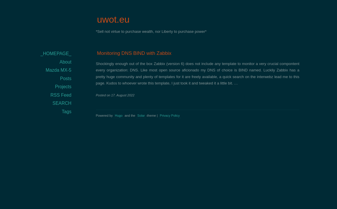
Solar (141, 115)
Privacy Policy (170, 115)
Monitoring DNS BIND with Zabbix (134, 53)
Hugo (118, 115)
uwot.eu (113, 19)
